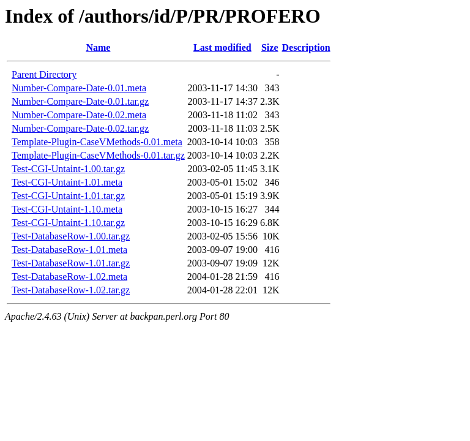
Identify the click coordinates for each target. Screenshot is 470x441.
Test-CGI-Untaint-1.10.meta (67, 209)
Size (269, 47)
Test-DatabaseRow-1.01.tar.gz (71, 263)
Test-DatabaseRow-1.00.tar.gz (71, 236)
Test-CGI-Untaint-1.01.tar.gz (68, 195)
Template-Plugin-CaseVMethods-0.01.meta (97, 142)
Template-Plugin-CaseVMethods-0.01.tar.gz (98, 155)
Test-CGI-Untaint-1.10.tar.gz (68, 222)
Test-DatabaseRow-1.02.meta (69, 276)
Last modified (222, 47)
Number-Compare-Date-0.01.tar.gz (80, 101)
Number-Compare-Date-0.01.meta (79, 88)
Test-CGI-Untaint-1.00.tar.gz (68, 169)
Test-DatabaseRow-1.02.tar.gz (71, 290)
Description (306, 47)
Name (98, 47)
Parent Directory (44, 74)
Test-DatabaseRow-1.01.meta (69, 249)
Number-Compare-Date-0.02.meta (79, 115)
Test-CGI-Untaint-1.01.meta (67, 182)
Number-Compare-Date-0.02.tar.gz (80, 128)
